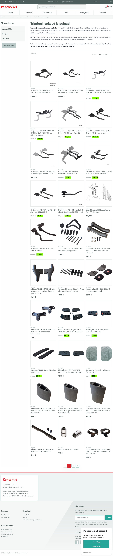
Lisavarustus (47, 13)
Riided (66, 13)
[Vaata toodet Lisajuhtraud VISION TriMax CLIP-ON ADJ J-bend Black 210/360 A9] (99, 155)
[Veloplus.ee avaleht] (9, 7)
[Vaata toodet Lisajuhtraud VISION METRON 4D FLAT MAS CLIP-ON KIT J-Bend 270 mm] (99, 74)
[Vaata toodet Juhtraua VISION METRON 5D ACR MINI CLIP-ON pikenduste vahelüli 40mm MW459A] (43, 392)
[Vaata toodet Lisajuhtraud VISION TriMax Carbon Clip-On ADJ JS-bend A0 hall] (71, 74)
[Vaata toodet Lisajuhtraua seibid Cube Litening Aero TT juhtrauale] (99, 193)
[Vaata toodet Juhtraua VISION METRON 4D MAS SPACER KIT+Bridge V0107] (71, 232)
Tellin (109, 518)
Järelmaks (4, 537)
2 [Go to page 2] (73, 466)
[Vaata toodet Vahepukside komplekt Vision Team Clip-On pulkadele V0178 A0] (71, 272)
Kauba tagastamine (7, 534)
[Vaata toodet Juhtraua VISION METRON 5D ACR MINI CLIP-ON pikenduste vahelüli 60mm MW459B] (71, 392)
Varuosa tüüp (7, 29)
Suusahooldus (5, 517)
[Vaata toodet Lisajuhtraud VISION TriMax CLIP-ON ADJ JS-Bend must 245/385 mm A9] (71, 193)
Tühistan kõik (8, 45)
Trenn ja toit (84, 13)
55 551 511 (11, 491)
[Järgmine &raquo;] (77, 466)
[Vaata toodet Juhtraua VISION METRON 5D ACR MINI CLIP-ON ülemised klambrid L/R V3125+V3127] (43, 272)
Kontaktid (26, 515)
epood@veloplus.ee (22, 491)
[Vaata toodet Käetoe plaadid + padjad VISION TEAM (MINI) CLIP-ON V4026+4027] (71, 313)
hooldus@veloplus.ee (27, 496)
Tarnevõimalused (6, 532)
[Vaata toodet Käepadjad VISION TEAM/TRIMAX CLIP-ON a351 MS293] (99, 313)
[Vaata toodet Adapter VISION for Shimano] (71, 433)
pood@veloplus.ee (67, 2)
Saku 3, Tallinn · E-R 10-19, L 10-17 (14, 2)
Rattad (10, 13)
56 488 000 (12, 493)
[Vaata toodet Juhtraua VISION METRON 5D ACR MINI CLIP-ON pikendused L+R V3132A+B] (99, 232)
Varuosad (28, 13)
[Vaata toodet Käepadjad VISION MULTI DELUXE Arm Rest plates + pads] (99, 272)
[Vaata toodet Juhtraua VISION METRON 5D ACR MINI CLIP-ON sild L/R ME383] (43, 433)
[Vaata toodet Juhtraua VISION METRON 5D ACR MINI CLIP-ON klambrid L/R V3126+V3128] (43, 313)
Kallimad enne (103, 54)
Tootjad (4, 34)
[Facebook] (77, 542)
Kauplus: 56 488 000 (52, 2)
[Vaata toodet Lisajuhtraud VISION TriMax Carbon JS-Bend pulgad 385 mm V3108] (43, 155)
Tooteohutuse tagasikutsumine (32, 520)
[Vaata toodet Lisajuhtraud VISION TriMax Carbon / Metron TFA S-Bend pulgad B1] (71, 114)
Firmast (25, 517)
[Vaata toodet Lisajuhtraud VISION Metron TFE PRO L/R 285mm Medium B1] (43, 74)
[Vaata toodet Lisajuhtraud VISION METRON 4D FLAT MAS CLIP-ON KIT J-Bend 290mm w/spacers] (43, 114)
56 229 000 (15, 496)
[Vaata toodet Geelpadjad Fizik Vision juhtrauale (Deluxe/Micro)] (99, 354)
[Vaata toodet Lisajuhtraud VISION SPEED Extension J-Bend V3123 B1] (71, 155)
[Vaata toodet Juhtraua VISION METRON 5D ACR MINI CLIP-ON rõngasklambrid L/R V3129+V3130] (99, 433)
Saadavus (5, 39)
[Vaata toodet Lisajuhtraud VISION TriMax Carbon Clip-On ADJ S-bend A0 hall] (99, 114)
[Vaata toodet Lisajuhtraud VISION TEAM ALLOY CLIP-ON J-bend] (43, 232)
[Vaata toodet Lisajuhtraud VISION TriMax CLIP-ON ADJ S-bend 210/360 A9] (43, 193)
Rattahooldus (98, 2)
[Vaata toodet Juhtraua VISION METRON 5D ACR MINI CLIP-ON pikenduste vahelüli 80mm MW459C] (99, 392)
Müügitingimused (6, 529)
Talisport (103, 13)
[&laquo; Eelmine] (65, 466)
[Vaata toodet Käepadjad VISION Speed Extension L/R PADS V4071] (43, 354)
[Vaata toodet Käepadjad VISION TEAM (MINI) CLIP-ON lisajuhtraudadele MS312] (71, 354)
